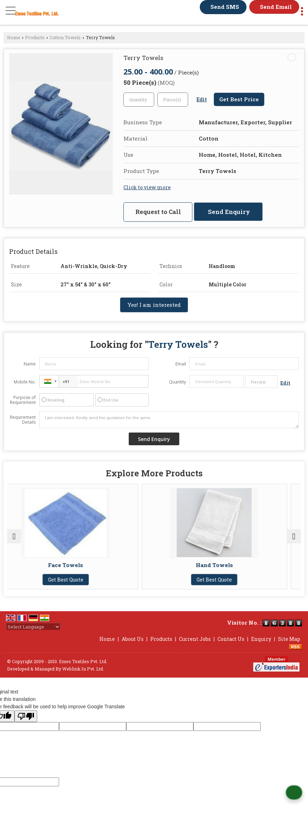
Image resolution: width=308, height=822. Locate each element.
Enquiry (261, 639)
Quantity (177, 382)
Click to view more (147, 187)
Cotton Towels (65, 37)
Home (13, 37)
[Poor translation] (25, 716)
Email (180, 364)
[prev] (14, 536)
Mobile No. (25, 382)
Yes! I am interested (154, 304)
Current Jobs (195, 639)
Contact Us (230, 639)
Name (30, 364)
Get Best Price (239, 99)
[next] (294, 536)
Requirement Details (23, 420)
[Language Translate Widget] (33, 627)
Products (35, 37)
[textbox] (172, 100)
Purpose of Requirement (23, 400)
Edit (202, 99)
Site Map (289, 639)
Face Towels (79, 564)
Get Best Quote (79, 579)
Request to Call (158, 212)
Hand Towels (228, 564)
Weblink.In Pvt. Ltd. (83, 669)
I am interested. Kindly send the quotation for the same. (169, 419)
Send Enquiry (229, 212)
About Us (133, 639)
